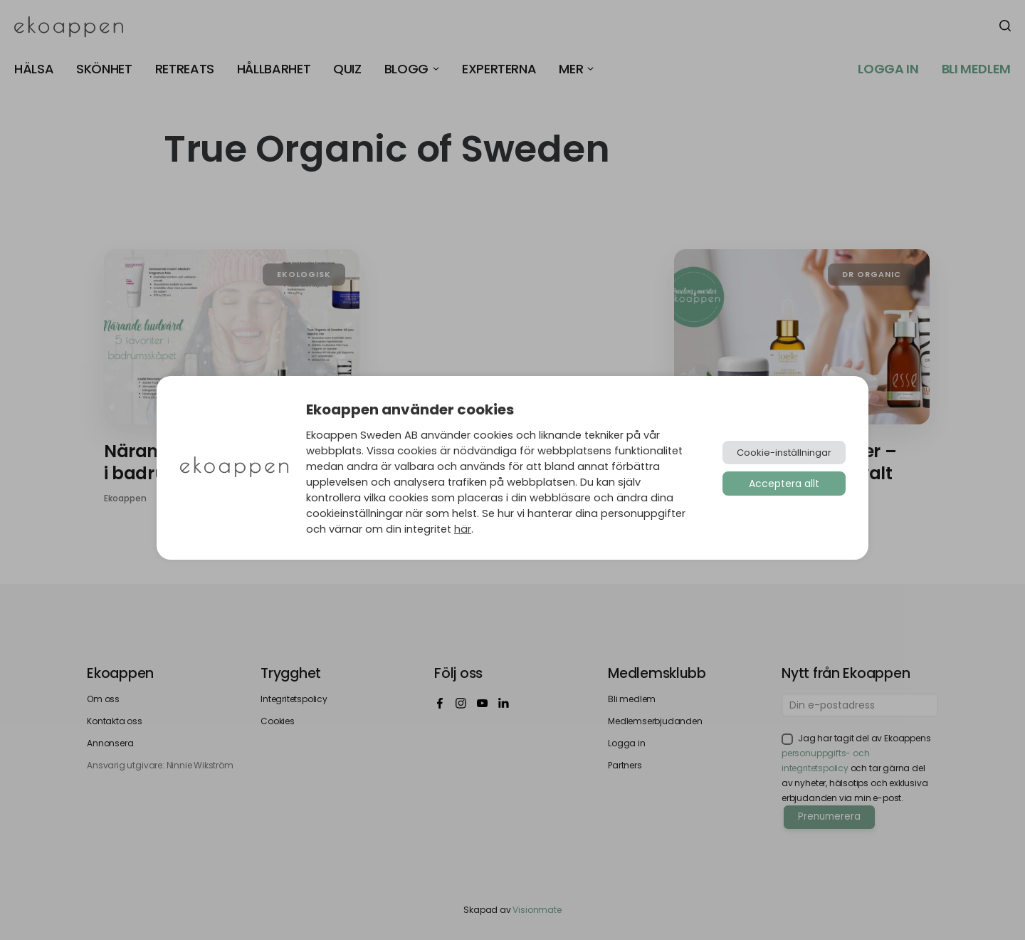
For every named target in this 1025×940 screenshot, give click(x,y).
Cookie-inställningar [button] (784, 452)
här (462, 529)
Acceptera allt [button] (784, 483)
